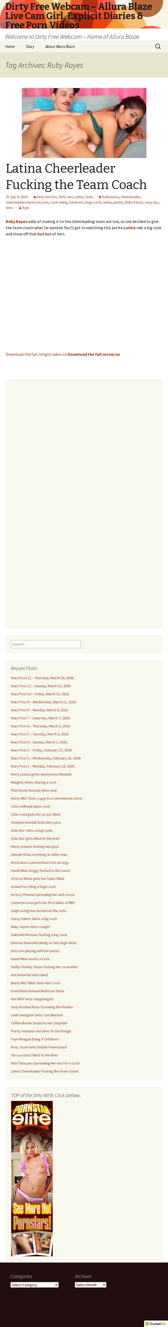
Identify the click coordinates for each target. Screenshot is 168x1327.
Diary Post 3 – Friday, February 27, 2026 (41, 750)
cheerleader (130, 196)
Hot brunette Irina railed (29, 975)
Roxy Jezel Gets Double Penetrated (38, 1047)
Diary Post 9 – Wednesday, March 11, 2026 (43, 702)
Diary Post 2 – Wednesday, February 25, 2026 (45, 758)
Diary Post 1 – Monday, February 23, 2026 (42, 766)
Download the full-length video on (63, 354)
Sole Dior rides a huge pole (32, 830)
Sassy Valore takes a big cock (34, 918)
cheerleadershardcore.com (27, 202)
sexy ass (151, 202)
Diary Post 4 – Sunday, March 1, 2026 (39, 742)
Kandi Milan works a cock (30, 958)
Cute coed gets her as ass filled (35, 814)
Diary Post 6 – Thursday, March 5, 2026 (40, 726)
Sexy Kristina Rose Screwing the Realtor (42, 1007)
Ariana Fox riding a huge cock (33, 886)
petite (118, 202)
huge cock (93, 202)
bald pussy (110, 196)
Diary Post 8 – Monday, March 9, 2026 (39, 710)
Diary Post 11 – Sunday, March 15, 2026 (41, 686)
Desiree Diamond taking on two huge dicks (44, 942)
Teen (89, 196)
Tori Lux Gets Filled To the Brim (34, 1055)
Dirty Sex (66, 196)
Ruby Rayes (134, 202)
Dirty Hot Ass (47, 196)
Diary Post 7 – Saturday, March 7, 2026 (40, 718)
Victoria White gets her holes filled (37, 878)
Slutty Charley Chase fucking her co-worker (44, 967)
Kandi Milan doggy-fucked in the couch (40, 870)
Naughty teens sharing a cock (34, 782)
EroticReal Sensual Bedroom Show (37, 991)
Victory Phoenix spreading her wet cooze (43, 894)
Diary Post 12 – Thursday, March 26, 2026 (42, 678)
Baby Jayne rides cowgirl (30, 926)
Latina (79, 196)
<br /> (84, 500)
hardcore (76, 202)
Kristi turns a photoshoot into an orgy (40, 862)
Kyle (25, 207)
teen (9, 207)
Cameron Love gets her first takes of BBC (43, 902)
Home (10, 46)
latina (107, 202)
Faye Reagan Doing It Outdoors (35, 1039)
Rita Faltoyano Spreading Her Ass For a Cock (45, 1063)
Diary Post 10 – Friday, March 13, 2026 (40, 694)
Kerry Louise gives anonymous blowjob (41, 774)
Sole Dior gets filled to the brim (35, 838)
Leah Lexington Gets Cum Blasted (37, 1015)
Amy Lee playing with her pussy (35, 950)
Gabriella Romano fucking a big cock (39, 934)
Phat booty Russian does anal (34, 790)
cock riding (59, 202)
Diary (30, 46)
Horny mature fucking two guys (35, 846)
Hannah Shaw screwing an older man (39, 854)
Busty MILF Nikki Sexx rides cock (36, 983)
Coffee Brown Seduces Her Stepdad (39, 1023)
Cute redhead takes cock (30, 806)
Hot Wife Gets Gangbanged (32, 999)
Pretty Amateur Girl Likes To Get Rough (41, 1031)
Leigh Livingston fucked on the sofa (38, 910)
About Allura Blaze (60, 46)
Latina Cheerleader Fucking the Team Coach (44, 1071)
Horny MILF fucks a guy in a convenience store (46, 798)
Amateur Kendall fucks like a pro (36, 822)
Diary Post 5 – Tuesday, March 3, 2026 (40, 734)
